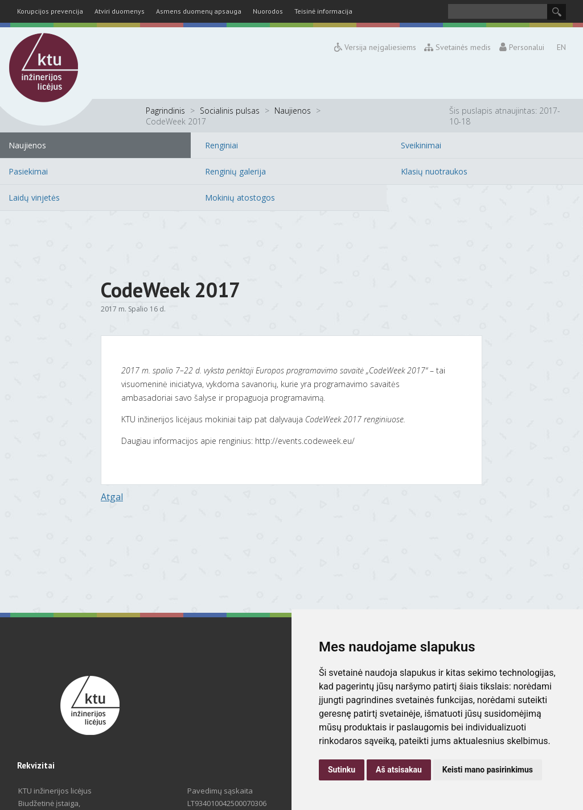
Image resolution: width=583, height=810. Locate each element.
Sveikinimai (421, 145)
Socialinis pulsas (230, 110)
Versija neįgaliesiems (375, 47)
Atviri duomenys (120, 11)
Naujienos (292, 110)
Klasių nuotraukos (434, 171)
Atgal (112, 497)
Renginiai (221, 145)
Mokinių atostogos (240, 197)
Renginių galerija (235, 171)
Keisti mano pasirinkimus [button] (487, 769)
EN (561, 47)
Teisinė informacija (323, 11)
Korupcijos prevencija (50, 11)
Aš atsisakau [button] (399, 769)
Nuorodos (268, 11)
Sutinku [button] (341, 769)
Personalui (521, 47)
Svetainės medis (458, 47)
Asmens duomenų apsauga (198, 11)
